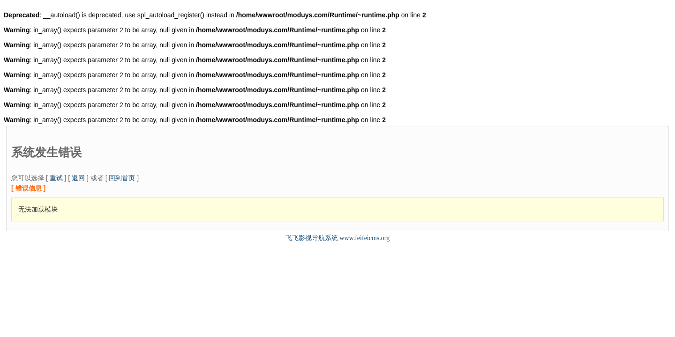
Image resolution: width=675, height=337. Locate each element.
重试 (56, 178)
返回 (78, 178)
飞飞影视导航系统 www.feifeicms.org (337, 238)
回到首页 (122, 178)
